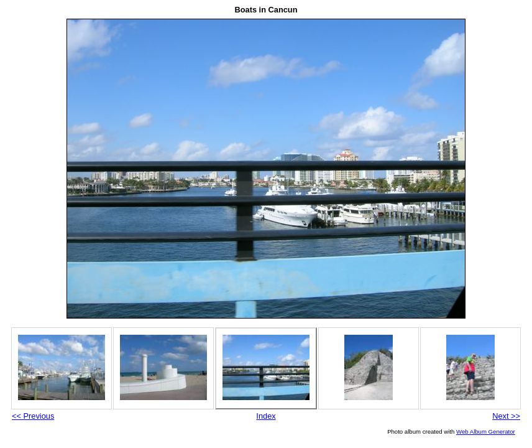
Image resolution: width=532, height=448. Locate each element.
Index (265, 416)
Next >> (506, 416)
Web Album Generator (485, 431)
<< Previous (33, 416)
